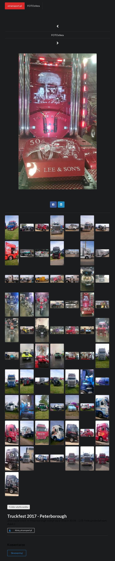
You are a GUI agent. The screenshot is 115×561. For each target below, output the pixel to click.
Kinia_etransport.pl (19, 530)
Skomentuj (17, 552)
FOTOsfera (33, 5)
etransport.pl (15, 5)
